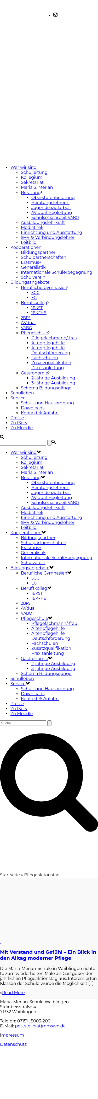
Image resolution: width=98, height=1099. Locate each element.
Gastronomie (34, 373)
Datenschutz (13, 1044)
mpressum (12, 1035)
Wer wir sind (23, 167)
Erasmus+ (31, 262)
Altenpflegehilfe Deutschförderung (50, 350)
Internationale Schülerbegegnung (56, 272)
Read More (12, 992)
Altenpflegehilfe (48, 342)
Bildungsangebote (29, 282)
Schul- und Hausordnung (47, 402)
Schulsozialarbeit (55, 217)
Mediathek (32, 227)
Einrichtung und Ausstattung (51, 232)
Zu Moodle (21, 427)
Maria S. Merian (37, 187)
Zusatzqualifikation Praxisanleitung (51, 365)
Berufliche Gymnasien (44, 287)
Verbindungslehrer (47, 237)
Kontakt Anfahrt (40, 412)
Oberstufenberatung (53, 197)
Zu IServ (18, 422)
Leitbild (29, 242)
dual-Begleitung (51, 212)
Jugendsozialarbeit (51, 207)
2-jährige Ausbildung (53, 378)
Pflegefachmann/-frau (54, 337)
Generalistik (33, 267)
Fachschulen (44, 357)
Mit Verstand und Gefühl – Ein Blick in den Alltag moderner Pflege (48, 955)
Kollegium (31, 177)
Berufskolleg (34, 302)
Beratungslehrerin (50, 202)
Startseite (10, 874)
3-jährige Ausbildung (53, 382)
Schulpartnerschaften (43, 257)
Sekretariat (32, 182)
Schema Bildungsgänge (46, 387)
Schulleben (22, 392)
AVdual (28, 322)
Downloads (32, 407)
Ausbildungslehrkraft (43, 222)
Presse (17, 417)
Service (18, 397)
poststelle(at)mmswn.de (40, 1025)
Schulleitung (34, 172)
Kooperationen (26, 247)
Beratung (31, 192)
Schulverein (33, 277)
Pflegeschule (34, 332)
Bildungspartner (38, 252)
